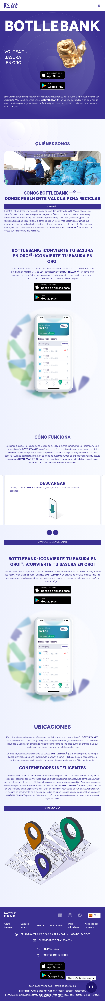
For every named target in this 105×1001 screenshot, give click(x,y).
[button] (99, 5)
